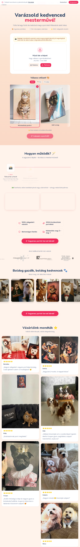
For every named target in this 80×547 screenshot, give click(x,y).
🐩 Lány (46, 82)
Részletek (31, 2)
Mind (32, 82)
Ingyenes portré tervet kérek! (40, 241)
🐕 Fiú (39, 82)
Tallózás (46, 65)
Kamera (34, 65)
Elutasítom (63, 2)
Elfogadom (73, 2)
